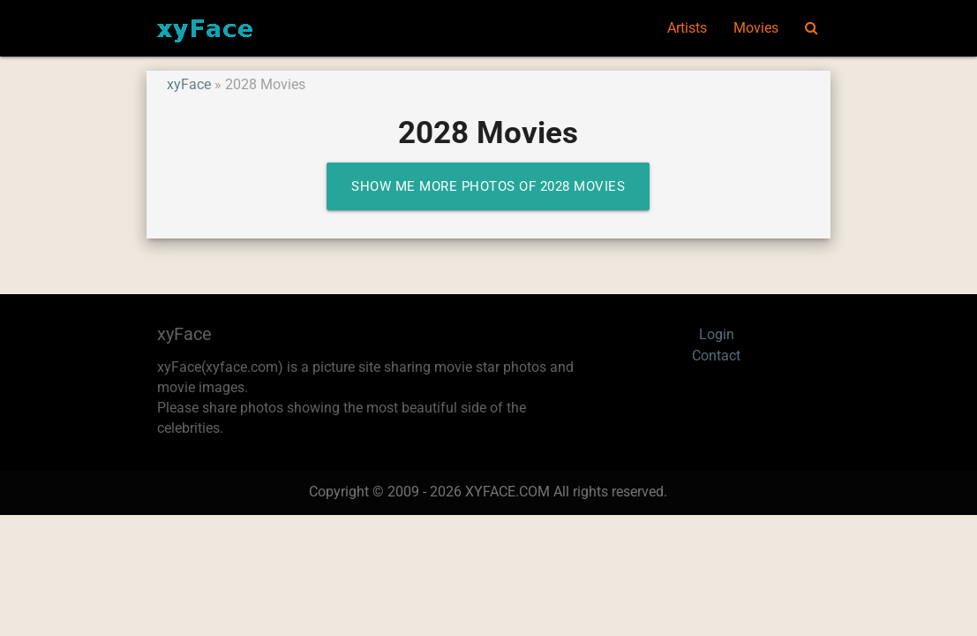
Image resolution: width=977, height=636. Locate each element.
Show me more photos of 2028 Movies (488, 186)
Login (716, 335)
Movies (755, 28)
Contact (716, 356)
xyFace (189, 85)
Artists (687, 28)
